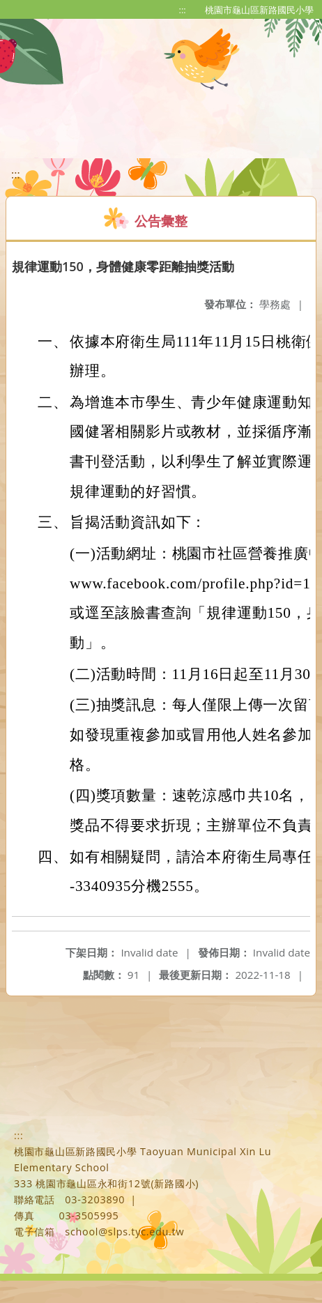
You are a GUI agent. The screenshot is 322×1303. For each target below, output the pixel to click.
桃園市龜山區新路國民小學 (259, 9)
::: (182, 9)
